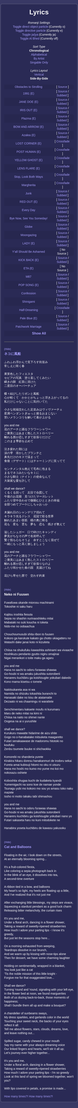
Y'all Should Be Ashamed (28, 251)
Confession (28, 293)
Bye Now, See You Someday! (28, 218)
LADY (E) (28, 243)
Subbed (62, 95)
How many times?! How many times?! (28, 1096)
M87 (28, 276)
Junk (28, 193)
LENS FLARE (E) (28, 168)
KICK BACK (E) (29, 260)
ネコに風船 (12, 354)
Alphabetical (39, 54)
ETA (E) (28, 268)
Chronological (39, 50)
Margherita (29, 185)
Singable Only (39, 62)
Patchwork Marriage (29, 326)
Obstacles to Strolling (28, 86)
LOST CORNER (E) (28, 143)
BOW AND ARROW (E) (29, 126)
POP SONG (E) (29, 285)
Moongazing (28, 235)
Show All (39, 333)
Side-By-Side (39, 78)
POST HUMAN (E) (28, 151)
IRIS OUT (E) (28, 110)
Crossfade (63, 141)
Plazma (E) (28, 118)
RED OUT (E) (28, 201)
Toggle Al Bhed (29, 38)
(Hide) (7, 349)
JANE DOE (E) (28, 101)
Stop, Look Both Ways (28, 176)
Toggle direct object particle (30, 26)
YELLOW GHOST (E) (28, 160)
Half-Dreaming (28, 310)
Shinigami (28, 301)
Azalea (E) (28, 135)
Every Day (28, 210)
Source (62, 86)
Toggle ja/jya (30, 34)
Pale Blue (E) (28, 318)
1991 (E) (28, 93)
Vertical (39, 74)
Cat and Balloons (17, 847)
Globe (28, 226)
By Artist (39, 58)
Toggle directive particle (30, 30)
